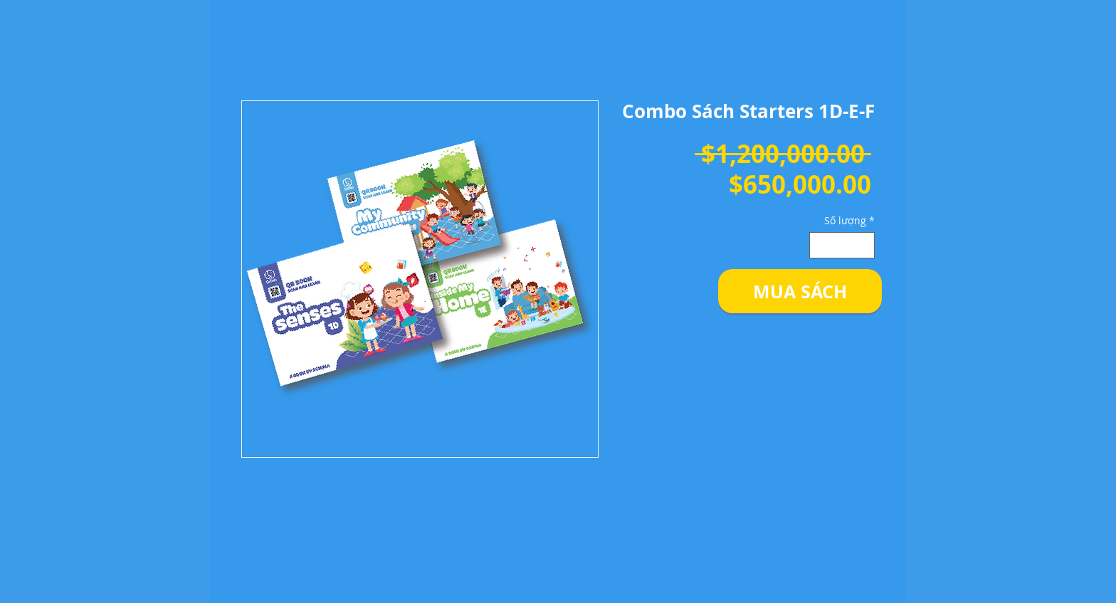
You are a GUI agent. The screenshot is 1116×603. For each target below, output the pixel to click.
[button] (800, 291)
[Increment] (864, 245)
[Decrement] (820, 245)
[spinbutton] (842, 245)
